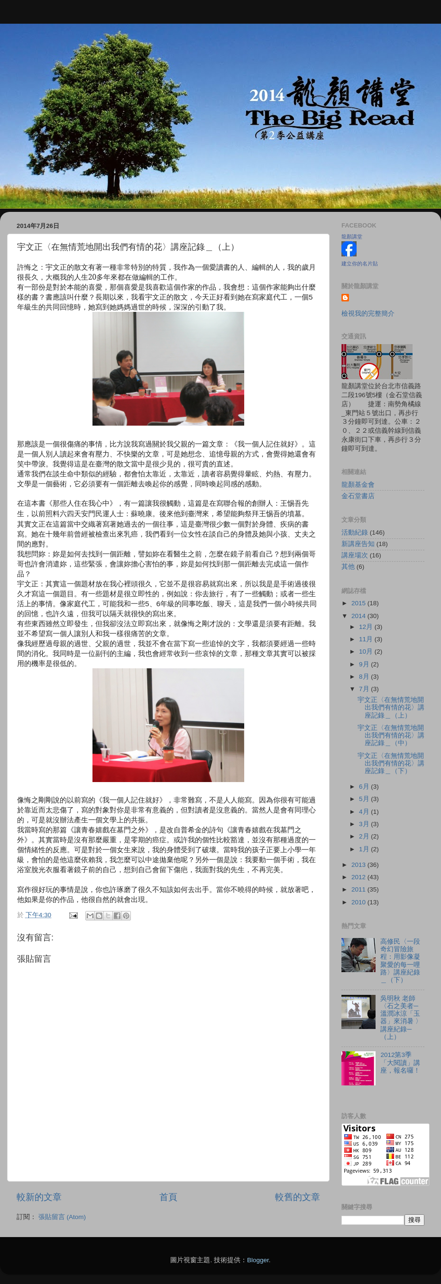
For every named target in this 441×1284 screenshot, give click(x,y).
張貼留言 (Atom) (62, 1216)
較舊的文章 (297, 1197)
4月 (365, 811)
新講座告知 (358, 543)
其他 (348, 566)
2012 (359, 877)
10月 (367, 651)
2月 (365, 836)
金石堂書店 (358, 496)
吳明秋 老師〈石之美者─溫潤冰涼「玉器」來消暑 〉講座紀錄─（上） (401, 1017)
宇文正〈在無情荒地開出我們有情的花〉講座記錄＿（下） (391, 763)
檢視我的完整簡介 (368, 313)
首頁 (168, 1197)
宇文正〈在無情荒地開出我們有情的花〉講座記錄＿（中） (391, 735)
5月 (365, 798)
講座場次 (354, 555)
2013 (359, 864)
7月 (365, 688)
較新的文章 (39, 1197)
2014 (359, 615)
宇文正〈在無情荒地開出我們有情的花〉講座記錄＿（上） (391, 707)
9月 (365, 664)
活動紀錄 (354, 532)
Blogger (258, 1260)
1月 (365, 849)
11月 (367, 639)
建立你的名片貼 (359, 263)
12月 (367, 626)
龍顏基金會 (358, 484)
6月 (365, 786)
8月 (365, 676)
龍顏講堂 (351, 236)
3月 (365, 824)
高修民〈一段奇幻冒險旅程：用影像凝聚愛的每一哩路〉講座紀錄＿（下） (400, 960)
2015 (359, 603)
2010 (359, 902)
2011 (359, 889)
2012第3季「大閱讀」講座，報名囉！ (400, 1062)
